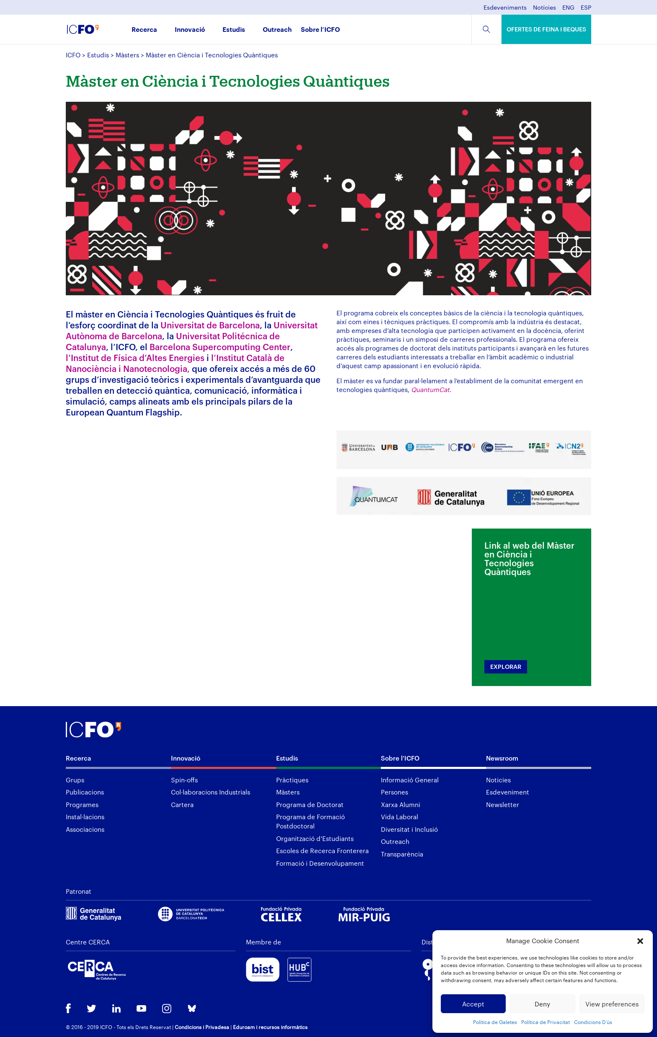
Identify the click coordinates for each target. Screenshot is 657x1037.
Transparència (402, 854)
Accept (473, 1004)
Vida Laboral (399, 816)
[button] (640, 941)
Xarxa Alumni (400, 804)
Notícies (544, 8)
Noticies (498, 780)
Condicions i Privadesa (202, 1027)
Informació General (410, 780)
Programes (82, 804)
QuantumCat (430, 389)
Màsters (127, 55)
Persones (394, 792)
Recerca (144, 30)
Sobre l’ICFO (320, 30)
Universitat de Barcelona (210, 325)
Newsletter (502, 804)
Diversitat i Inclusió (409, 829)
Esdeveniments (505, 8)
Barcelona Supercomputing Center (220, 347)
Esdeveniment (507, 792)
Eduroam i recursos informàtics (270, 1027)
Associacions (85, 829)
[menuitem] (568, 10)
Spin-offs (184, 780)
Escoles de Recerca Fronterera (322, 850)
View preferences (612, 1004)
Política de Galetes (495, 1022)
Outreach (277, 30)
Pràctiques (292, 780)
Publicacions (85, 792)
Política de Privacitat (545, 1022)
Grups (75, 780)
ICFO (73, 55)
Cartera (182, 804)
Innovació (190, 30)
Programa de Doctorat (310, 804)
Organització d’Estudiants (315, 838)
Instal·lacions (85, 816)
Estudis (233, 30)
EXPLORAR (505, 666)
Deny (542, 1004)
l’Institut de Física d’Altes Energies (135, 358)
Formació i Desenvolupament (320, 863)
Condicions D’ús (593, 1022)
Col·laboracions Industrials (210, 792)
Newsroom (502, 758)
